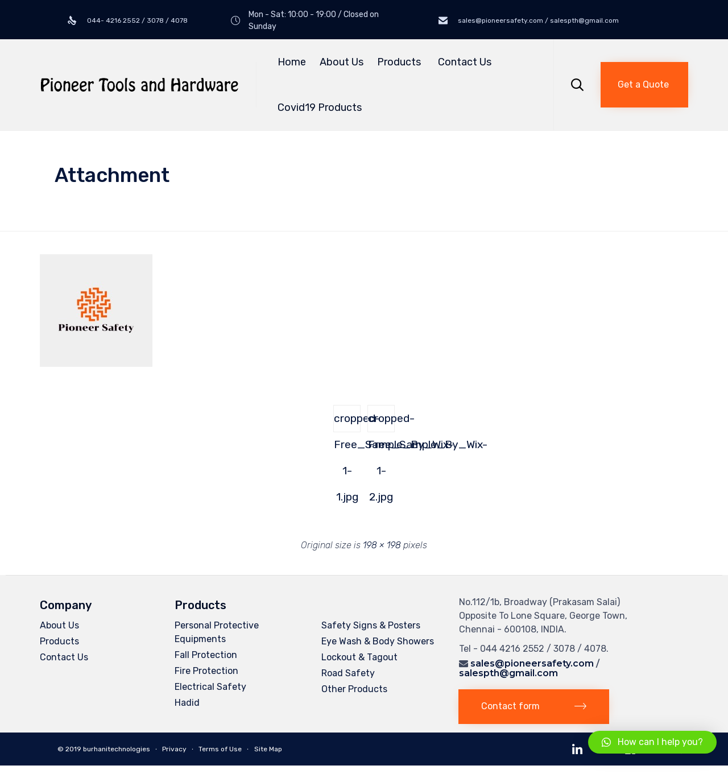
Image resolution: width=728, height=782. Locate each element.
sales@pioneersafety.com (532, 663)
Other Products (354, 689)
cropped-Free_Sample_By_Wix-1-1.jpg (347, 422)
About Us (341, 62)
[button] (644, 84)
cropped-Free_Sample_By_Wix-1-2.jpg (381, 422)
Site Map (268, 749)
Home (292, 62)
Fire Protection (206, 670)
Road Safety (348, 673)
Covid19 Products (320, 107)
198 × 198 (382, 545)
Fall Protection (206, 654)
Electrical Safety (210, 686)
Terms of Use (220, 749)
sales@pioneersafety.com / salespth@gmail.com (537, 20)
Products (400, 62)
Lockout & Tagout (359, 657)
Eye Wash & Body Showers (377, 641)
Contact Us (464, 62)
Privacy (174, 749)
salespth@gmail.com (508, 673)
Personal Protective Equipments (217, 632)
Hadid (187, 702)
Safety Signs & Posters (370, 625)
